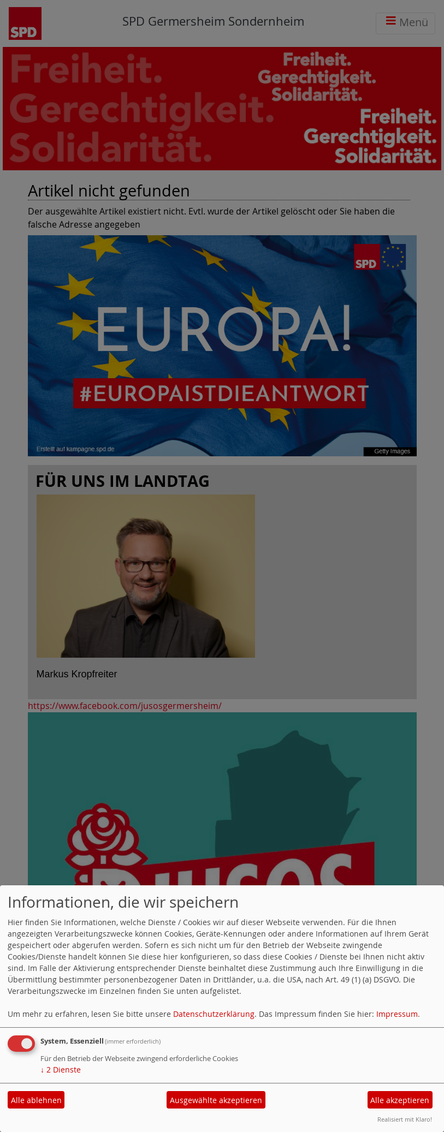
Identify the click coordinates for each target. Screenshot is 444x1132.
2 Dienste (60, 1069)
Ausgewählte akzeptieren (216, 1100)
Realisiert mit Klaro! (404, 1119)
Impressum (397, 1014)
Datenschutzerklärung (213, 1014)
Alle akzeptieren (399, 1100)
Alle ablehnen (36, 1100)
